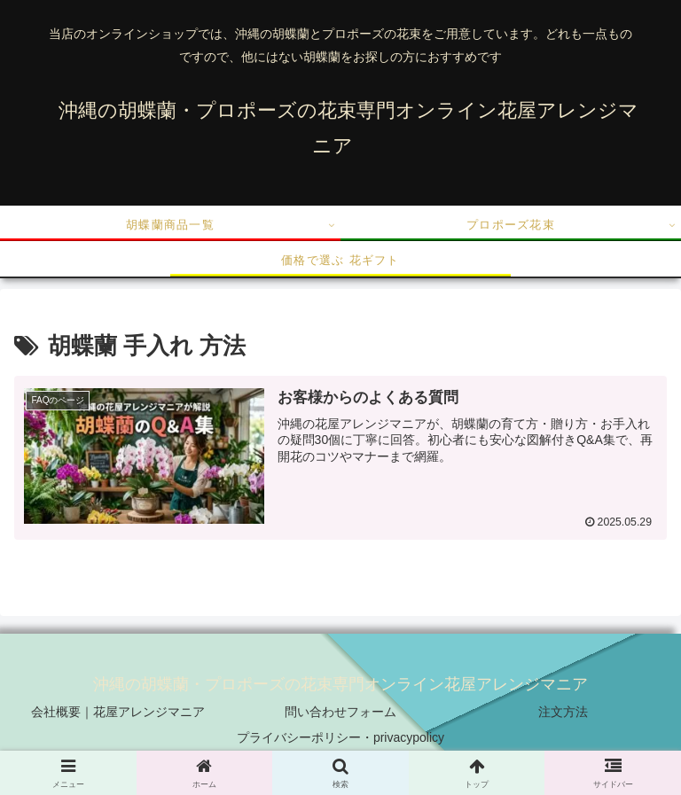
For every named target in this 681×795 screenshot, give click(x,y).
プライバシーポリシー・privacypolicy (340, 737)
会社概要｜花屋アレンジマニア (118, 712)
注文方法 (563, 712)
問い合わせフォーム (340, 712)
